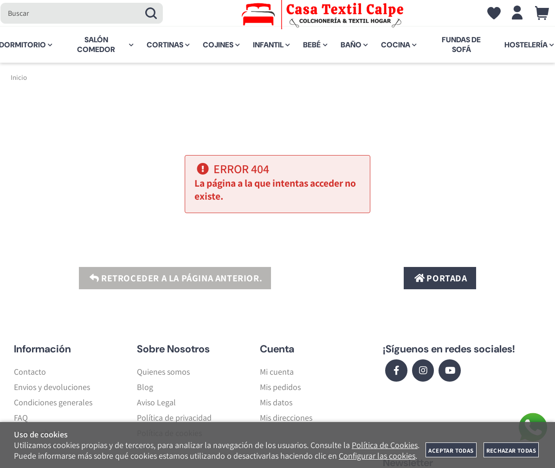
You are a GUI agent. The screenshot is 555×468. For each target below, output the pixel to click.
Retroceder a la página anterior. (175, 278)
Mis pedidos (280, 387)
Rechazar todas (511, 451)
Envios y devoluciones (52, 387)
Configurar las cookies (377, 455)
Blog (145, 387)
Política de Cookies (385, 445)
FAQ (21, 417)
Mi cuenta (277, 371)
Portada (439, 278)
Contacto (30, 371)
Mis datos (276, 402)
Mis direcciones (286, 417)
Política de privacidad (174, 417)
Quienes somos (163, 371)
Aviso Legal (156, 402)
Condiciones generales (53, 402)
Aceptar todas (450, 451)
